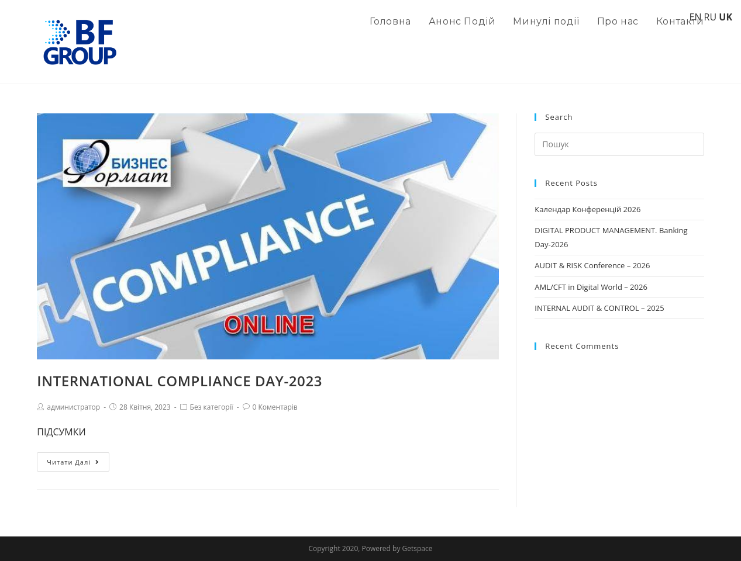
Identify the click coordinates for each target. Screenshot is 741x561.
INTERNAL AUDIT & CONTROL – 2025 (599, 308)
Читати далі (73, 462)
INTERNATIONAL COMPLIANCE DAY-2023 (179, 380)
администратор (73, 407)
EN (695, 17)
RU (710, 17)
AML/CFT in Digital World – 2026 (591, 287)
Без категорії (211, 407)
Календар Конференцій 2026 (587, 209)
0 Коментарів (275, 407)
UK (725, 17)
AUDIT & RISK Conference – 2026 (592, 265)
